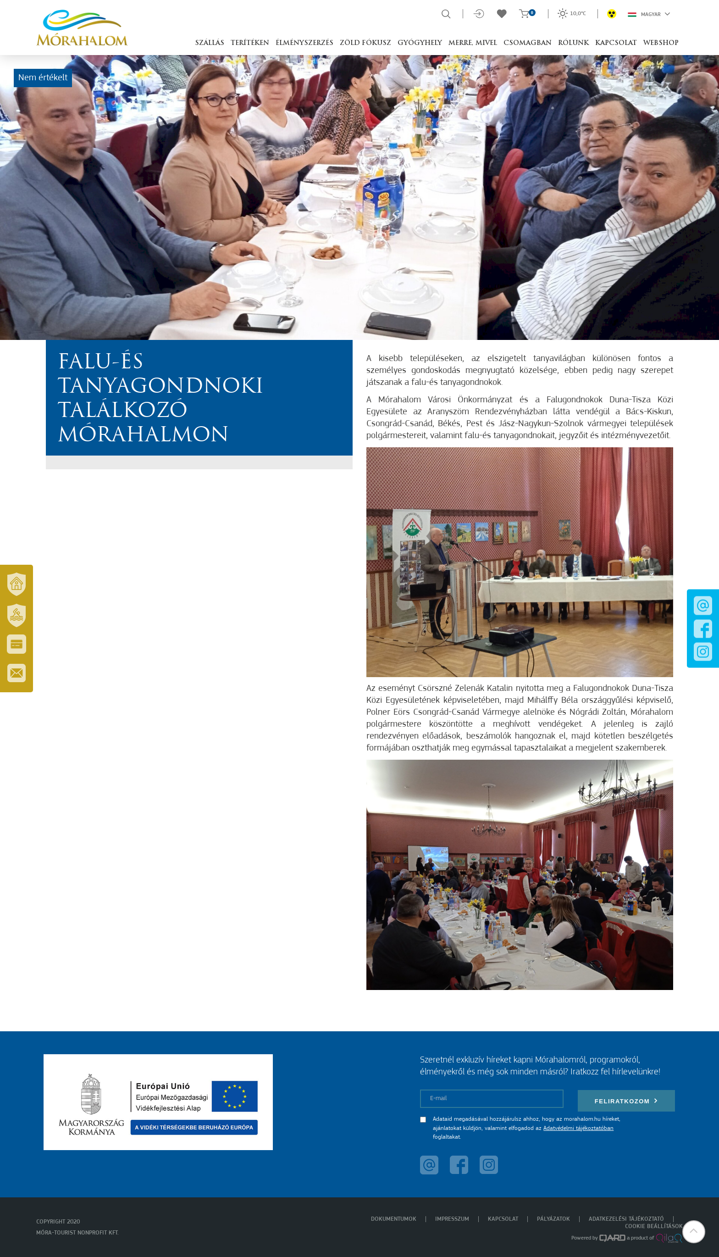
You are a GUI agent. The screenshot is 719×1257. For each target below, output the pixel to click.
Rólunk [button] (573, 43)
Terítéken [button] (250, 43)
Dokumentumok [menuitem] (393, 1219)
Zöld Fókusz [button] (365, 43)
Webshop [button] (661, 43)
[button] (693, 1231)
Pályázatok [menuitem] (553, 1219)
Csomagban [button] (527, 43)
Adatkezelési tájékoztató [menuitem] (626, 1219)
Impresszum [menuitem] (452, 1219)
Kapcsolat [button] (616, 43)
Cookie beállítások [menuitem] (654, 1226)
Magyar (649, 13)
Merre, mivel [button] (472, 43)
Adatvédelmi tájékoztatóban (578, 1128)
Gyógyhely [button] (420, 43)
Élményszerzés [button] (304, 43)
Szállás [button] (209, 43)
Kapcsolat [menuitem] (503, 1219)
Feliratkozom (626, 1101)
